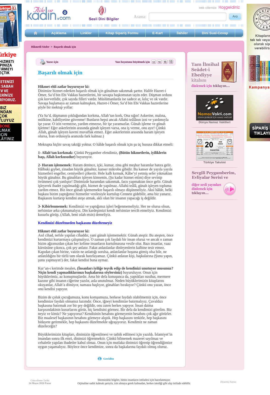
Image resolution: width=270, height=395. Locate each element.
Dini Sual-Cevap (215, 33)
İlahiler (182, 33)
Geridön (108, 358)
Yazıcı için (52, 61)
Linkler (86, 33)
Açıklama (58, 33)
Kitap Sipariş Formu (122, 33)
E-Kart (157, 33)
